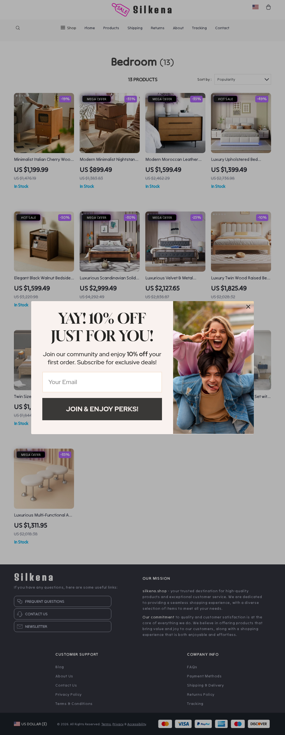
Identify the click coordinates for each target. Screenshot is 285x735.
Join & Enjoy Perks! (102, 409)
